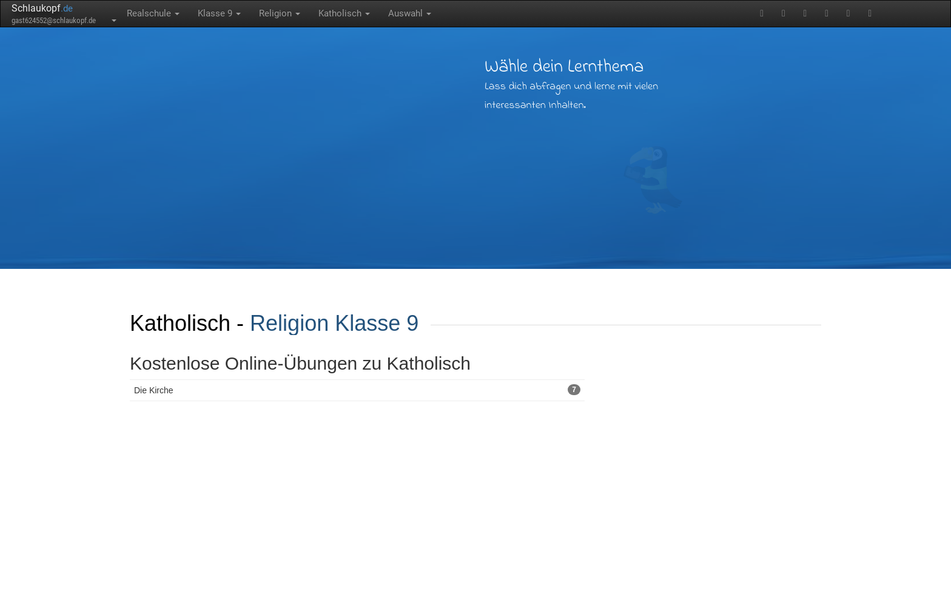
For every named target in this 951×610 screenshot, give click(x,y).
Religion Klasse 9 (334, 323)
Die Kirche (357, 389)
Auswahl (409, 13)
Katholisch (344, 13)
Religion (279, 13)
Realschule (153, 13)
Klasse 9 (219, 13)
